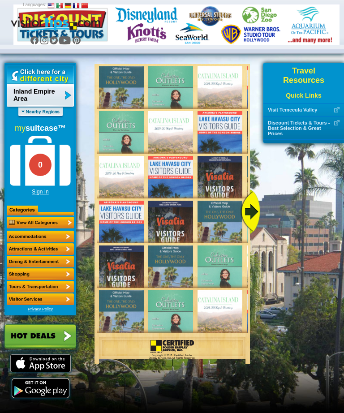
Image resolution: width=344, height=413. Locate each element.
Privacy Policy (40, 309)
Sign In (40, 192)
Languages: (34, 4)
